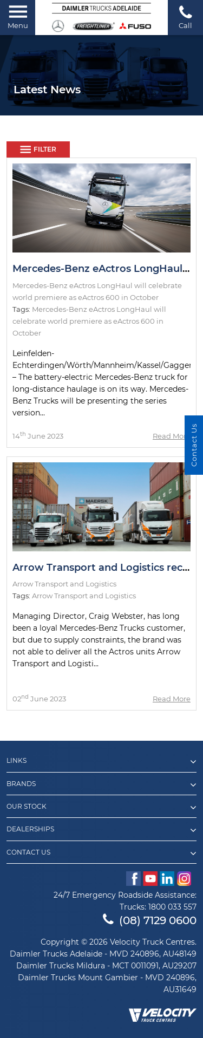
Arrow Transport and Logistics (84, 595)
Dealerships (101, 830)
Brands (101, 785)
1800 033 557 (172, 907)
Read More (172, 436)
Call (185, 17)
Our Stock (101, 807)
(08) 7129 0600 (150, 920)
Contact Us (101, 853)
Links (101, 762)
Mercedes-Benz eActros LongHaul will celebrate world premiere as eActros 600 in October (89, 321)
